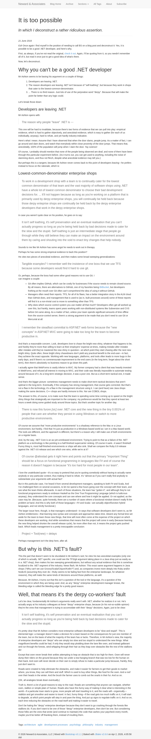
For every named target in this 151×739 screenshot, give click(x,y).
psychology (75, 724)
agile (40, 724)
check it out (70, 53)
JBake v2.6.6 (101, 734)
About (109, 4)
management (111, 724)
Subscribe (122, 4)
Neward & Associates (31, 4)
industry (99, 724)
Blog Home (55, 4)
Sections (83, 4)
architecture (30, 724)
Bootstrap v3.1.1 (73, 734)
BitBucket (104, 287)
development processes (56, 724)
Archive (69, 4)
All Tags (97, 4)
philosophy (88, 724)
